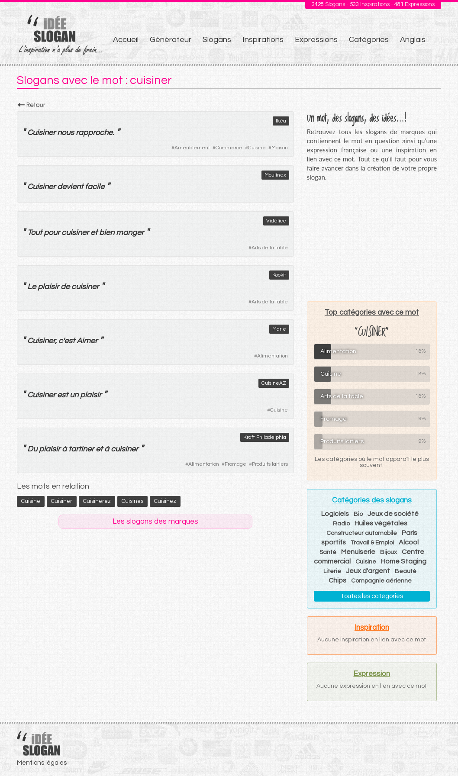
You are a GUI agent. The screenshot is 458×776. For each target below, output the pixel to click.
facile (94, 187)
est (69, 341)
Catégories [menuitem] (369, 39)
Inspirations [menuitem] (263, 39)
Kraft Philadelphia (264, 437)
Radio (341, 524)
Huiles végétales (381, 523)
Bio (358, 514)
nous (65, 133)
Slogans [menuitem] (217, 39)
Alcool (409, 542)
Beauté (405, 571)
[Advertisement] (372, 241)
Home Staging (403, 561)
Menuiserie (358, 551)
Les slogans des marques (155, 521)
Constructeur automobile (361, 533)
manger (130, 233)
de (65, 287)
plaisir (48, 287)
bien (106, 233)
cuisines (132, 501)
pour (52, 233)
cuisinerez (97, 501)
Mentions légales (42, 763)
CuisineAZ (273, 383)
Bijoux (388, 552)
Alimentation (272, 356)
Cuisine (257, 148)
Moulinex (275, 175)
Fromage (235, 464)
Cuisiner (41, 133)
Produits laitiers (270, 464)
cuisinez (165, 501)
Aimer (87, 341)
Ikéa (281, 121)
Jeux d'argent (368, 570)
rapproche (94, 133)
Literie (332, 571)
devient (70, 187)
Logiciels (335, 513)
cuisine (30, 501)
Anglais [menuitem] (413, 39)
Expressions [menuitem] (316, 39)
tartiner (81, 449)
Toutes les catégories (371, 596)
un (74, 395)
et (93, 233)
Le (31, 287)
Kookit (279, 275)
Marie (279, 329)
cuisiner (75, 233)
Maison (279, 148)
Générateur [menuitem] (170, 39)
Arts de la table (270, 248)
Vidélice (276, 221)
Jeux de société (393, 513)
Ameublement (192, 148)
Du (32, 449)
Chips (337, 580)
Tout (34, 233)
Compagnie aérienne (381, 581)
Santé (327, 552)
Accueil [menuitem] (126, 39)
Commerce (229, 148)
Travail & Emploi (372, 543)
